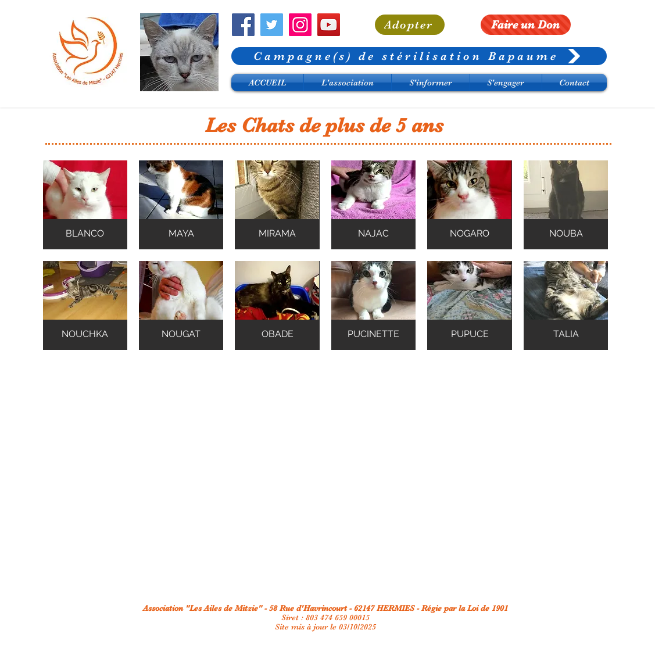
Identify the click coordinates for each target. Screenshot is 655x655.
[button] (85, 204)
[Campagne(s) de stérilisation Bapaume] (419, 56)
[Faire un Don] (526, 25)
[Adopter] (410, 25)
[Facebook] (243, 24)
